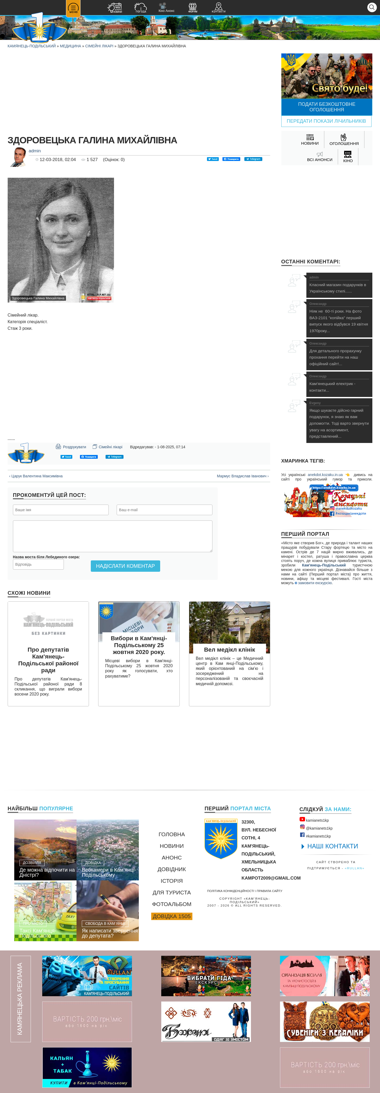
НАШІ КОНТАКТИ (332, 846)
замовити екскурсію (313, 583)
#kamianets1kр (315, 835)
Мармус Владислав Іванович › (243, 476)
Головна (172, 834)
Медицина (70, 46)
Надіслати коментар (125, 566)
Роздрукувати (70, 446)
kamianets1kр (314, 819)
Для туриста (172, 892)
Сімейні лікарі (99, 46)
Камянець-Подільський (32, 46)
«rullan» (354, 868)
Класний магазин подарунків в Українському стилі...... (339, 285)
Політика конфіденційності (230, 891)
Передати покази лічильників (326, 121)
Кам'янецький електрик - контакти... (339, 383)
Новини (172, 846)
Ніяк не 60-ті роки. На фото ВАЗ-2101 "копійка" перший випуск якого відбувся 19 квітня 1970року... (339, 317)
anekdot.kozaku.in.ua (325, 475)
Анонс (172, 857)
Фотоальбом (171, 904)
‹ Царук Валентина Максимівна (36, 476)
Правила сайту (269, 891)
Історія (172, 881)
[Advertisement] (139, 90)
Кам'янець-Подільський (324, 565)
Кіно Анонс (166, 7)
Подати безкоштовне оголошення (326, 107)
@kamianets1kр (316, 827)
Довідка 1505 (172, 916)
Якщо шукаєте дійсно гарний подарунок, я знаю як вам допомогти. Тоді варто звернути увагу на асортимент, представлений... (339, 420)
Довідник (172, 869)
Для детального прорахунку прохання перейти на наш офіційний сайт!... (339, 354)
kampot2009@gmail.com (271, 878)
